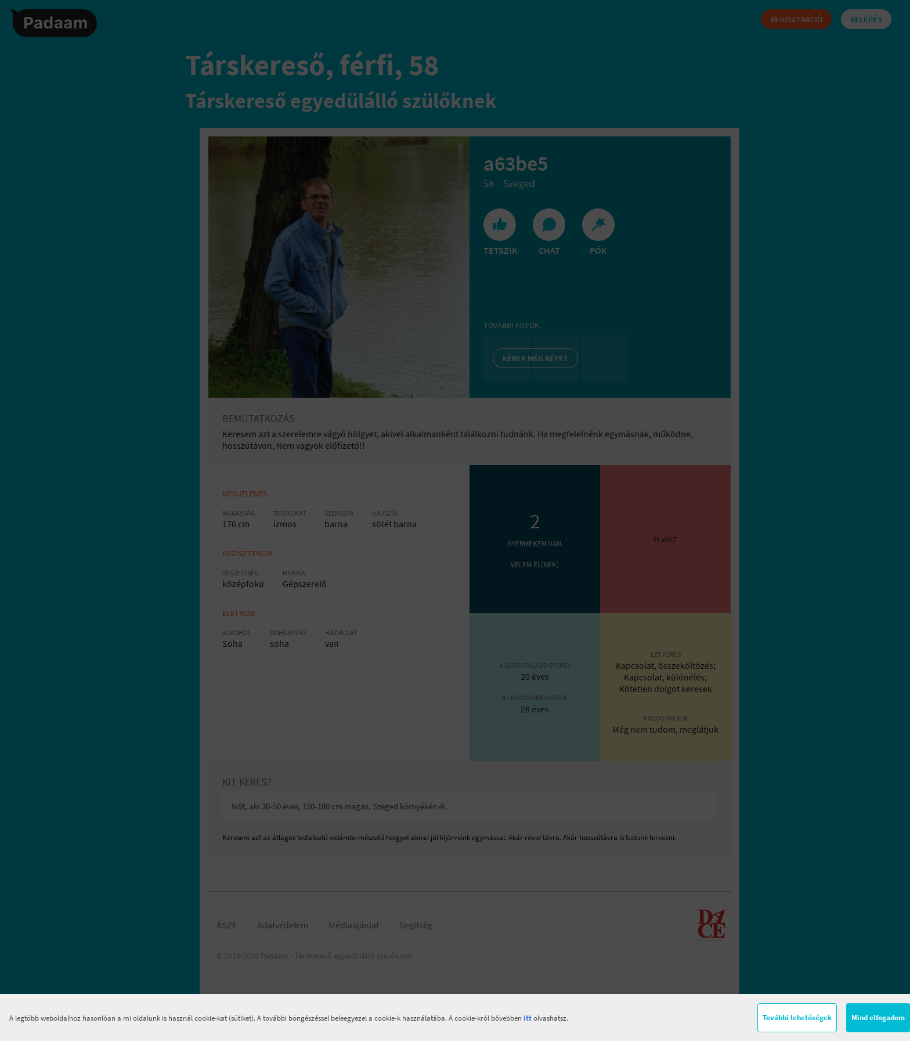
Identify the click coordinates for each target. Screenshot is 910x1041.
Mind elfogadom (878, 1017)
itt (527, 1018)
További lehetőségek (797, 1017)
